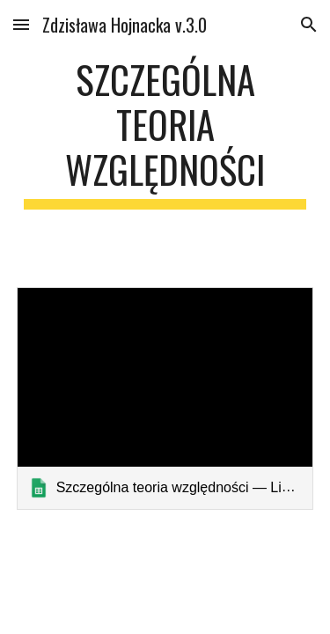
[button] (21, 24)
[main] (165, 133)
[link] (165, 398)
